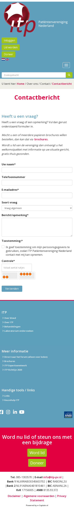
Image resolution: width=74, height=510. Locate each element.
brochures (41, 139)
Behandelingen (11, 326)
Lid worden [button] (10, 47)
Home (20, 84)
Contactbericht (62, 84)
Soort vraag (9, 202)
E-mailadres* (10, 190)
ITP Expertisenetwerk (14, 365)
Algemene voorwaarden (39, 496)
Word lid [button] (37, 452)
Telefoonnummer (13, 177)
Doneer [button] (8, 54)
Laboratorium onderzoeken (17, 330)
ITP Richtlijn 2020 (13, 369)
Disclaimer (14, 496)
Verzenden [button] (12, 288)
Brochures (8, 361)
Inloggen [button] (9, 40)
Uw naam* (9, 164)
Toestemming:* (12, 241)
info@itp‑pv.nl (52, 477)
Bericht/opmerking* (15, 215)
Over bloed (9, 317)
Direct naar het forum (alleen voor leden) (24, 356)
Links (6, 395)
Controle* (8, 261)
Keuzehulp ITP (11, 400)
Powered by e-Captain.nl (37, 505)
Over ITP (7, 322)
